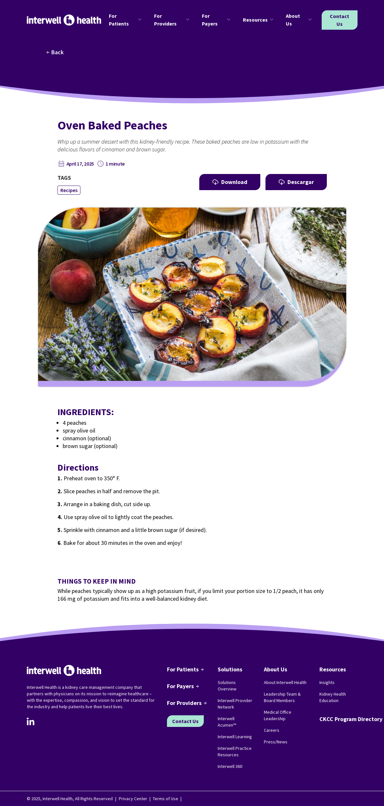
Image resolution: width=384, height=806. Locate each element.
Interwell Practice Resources (235, 751)
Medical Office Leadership (277, 715)
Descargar (296, 182)
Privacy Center (133, 798)
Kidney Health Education (332, 697)
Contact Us (339, 20)
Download (229, 182)
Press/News (275, 742)
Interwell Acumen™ (227, 722)
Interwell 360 (230, 766)
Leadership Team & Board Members (282, 697)
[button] (126, 20)
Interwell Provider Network (235, 704)
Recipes (69, 190)
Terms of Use (165, 798)
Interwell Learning (235, 737)
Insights (327, 682)
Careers (271, 730)
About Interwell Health (285, 682)
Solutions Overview (227, 685)
